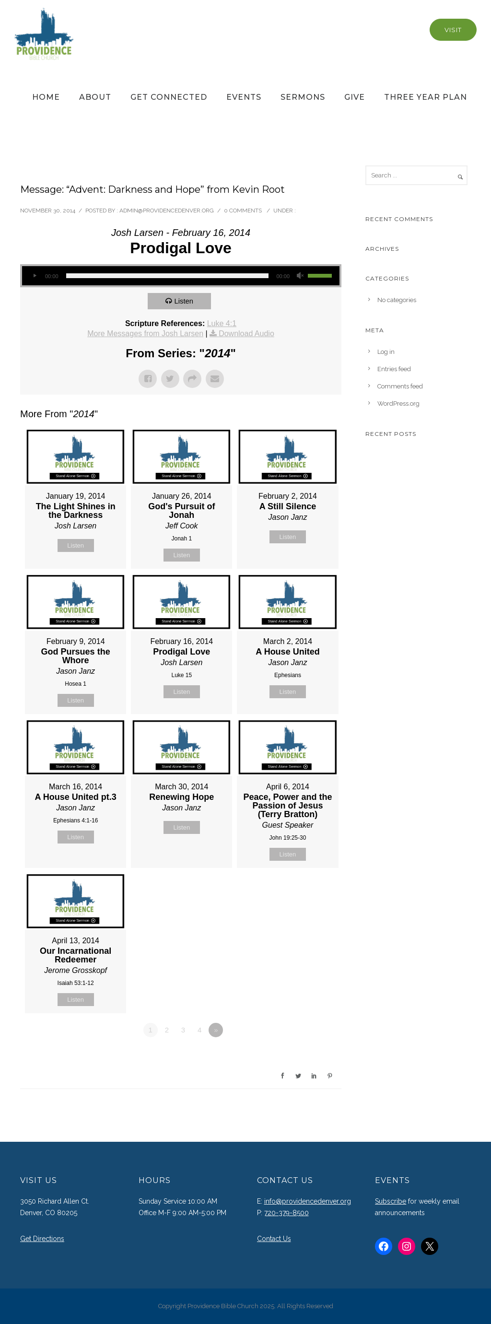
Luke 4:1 (221, 323)
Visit (453, 30)
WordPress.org (398, 403)
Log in (386, 351)
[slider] (167, 275)
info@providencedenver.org (307, 1201)
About (95, 97)
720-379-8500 (286, 1213)
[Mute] (300, 276)
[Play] (34, 276)
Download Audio (246, 333)
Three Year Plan (425, 97)
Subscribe (390, 1201)
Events (243, 97)
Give (354, 97)
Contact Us (274, 1238)
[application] (180, 275)
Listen (184, 301)
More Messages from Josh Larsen (145, 333)
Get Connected (168, 97)
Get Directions (42, 1238)
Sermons (303, 97)
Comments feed (400, 386)
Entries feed (394, 369)
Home (46, 97)
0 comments (243, 210)
